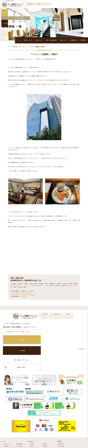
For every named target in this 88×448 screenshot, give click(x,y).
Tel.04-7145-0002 (12, 327)
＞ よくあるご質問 (19, 424)
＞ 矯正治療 (44, 431)
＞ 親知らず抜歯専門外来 (34, 426)
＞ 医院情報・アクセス (7, 424)
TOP (9, 46)
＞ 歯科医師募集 (60, 422)
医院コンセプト (41, 40)
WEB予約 (12, 337)
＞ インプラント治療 (46, 428)
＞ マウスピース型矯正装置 (47, 435)
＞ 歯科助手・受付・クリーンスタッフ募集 (65, 426)
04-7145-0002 (23, 296)
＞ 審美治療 (31, 431)
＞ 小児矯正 (44, 433)
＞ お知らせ (17, 426)
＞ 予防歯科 (31, 424)
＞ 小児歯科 (44, 422)
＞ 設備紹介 (5, 431)
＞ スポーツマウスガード (34, 435)
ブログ (24, 46)
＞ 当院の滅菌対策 (19, 422)
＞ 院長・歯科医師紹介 (7, 428)
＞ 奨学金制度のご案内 (7, 426)
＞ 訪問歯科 (44, 437)
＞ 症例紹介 (17, 431)
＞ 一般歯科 (31, 422)
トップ (34, 40)
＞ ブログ (17, 428)
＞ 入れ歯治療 (31, 433)
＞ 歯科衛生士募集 (60, 424)
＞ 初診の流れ (6, 433)
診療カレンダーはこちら (13, 344)
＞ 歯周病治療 (44, 424)
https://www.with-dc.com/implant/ (28, 294)
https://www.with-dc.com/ (26, 292)
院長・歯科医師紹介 (59, 40)
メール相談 (32, 337)
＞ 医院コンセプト (7, 422)
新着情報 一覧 (16, 46)
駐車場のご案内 (32, 344)
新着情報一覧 (77, 40)
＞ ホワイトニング (32, 428)
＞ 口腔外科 (44, 426)
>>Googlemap (81, 349)
